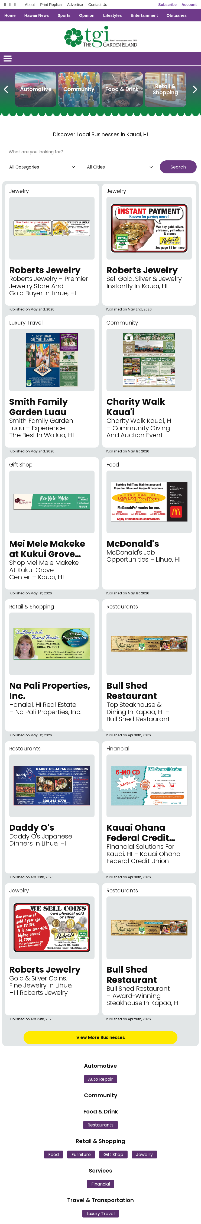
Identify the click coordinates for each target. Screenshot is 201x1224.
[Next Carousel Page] (194, 88)
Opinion (87, 15)
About (30, 4)
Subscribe (167, 4)
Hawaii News (36, 15)
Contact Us (97, 4)
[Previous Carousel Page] (6, 88)
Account (189, 4)
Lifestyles (112, 15)
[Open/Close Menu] (7, 58)
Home (10, 15)
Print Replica (50, 4)
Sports (64, 15)
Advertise (75, 4)
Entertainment (144, 15)
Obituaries (177, 15)
